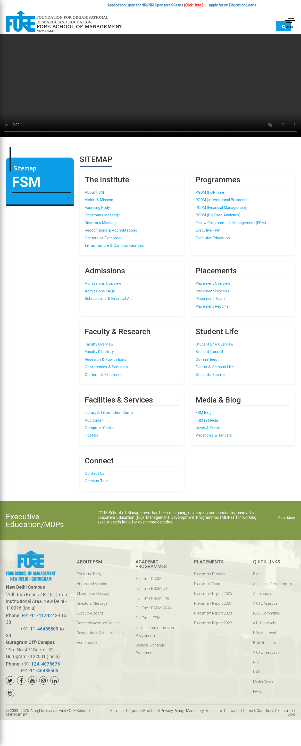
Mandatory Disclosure (204, 710)
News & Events (208, 427)
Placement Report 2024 (213, 603)
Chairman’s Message (102, 214)
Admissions (262, 593)
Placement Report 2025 (213, 593)
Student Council (209, 351)
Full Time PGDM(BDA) (153, 608)
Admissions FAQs (100, 291)
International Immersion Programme (155, 631)
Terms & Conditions (258, 710)
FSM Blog (204, 412)
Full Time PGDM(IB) (151, 588)
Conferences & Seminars (106, 366)
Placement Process (212, 291)
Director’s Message (101, 222)
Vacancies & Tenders (214, 435)
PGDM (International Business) (222, 199)
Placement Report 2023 (213, 613)
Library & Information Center (109, 412)
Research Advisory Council (98, 623)
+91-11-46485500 (39, 629)
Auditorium (94, 420)
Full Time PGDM (148, 578)
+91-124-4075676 (40, 664)
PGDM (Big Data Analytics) (218, 214)
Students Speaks (210, 374)
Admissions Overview (103, 283)
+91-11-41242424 (41, 615)
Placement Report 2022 (213, 623)
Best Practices (264, 642)
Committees (206, 359)
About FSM (94, 192)
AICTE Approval (265, 603)
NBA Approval (264, 632)
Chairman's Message (93, 593)
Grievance (232, 710)
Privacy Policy (172, 710)
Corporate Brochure (142, 710)
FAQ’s (257, 691)
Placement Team (210, 298)
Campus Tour (96, 480)
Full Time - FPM (148, 618)
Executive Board (90, 613)
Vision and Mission (92, 583)
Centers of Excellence (103, 237)
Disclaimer (285, 710)
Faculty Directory (99, 351)
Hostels (91, 435)
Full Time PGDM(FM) (152, 598)
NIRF (257, 662)
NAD (256, 672)
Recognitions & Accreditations (111, 230)
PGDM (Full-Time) (210, 192)
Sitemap (117, 710)
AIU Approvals (264, 623)
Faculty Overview (99, 344)
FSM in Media (207, 420)
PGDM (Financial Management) (222, 207)
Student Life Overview (214, 344)
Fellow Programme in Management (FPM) (231, 222)
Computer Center (100, 427)
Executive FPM (208, 230)
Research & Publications (105, 359)
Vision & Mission (99, 199)
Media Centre (263, 681)
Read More (286, 517)
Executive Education (213, 237)
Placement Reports (212, 306)
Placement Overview (213, 283)
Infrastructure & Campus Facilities (114, 245)
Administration (89, 642)
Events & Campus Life (215, 366)
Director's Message (92, 603)
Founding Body (97, 207)
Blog (257, 574)
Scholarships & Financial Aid (108, 298)
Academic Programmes (272, 583)
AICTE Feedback (266, 652)
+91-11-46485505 (39, 671)
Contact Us (94, 473)
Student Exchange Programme (150, 649)
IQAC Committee (266, 613)
